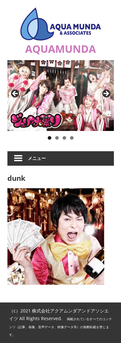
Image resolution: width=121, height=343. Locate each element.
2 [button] (57, 138)
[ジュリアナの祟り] (60, 95)
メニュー (37, 158)
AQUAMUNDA (60, 49)
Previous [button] (15, 94)
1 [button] (49, 138)
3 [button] (64, 138)
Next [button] (106, 94)
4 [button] (72, 138)
